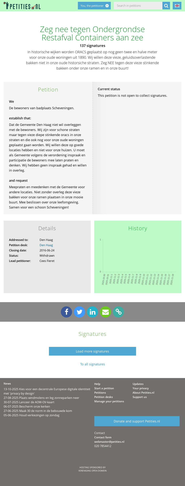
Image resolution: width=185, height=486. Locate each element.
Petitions (100, 392)
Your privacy (141, 388)
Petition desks (103, 397)
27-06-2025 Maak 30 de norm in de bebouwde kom (38, 411)
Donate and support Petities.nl (137, 421)
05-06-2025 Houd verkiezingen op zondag (31, 415)
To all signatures (92, 364)
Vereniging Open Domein (92, 470)
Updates (138, 384)
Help (97, 384)
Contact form (102, 437)
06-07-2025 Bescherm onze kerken (27, 406)
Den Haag (46, 245)
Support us (140, 397)
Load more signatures (92, 351)
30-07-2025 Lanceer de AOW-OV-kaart (29, 402)
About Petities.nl (143, 392)
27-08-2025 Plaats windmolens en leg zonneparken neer (41, 398)
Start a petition (104, 388)
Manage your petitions (109, 401)
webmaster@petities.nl (109, 441)
